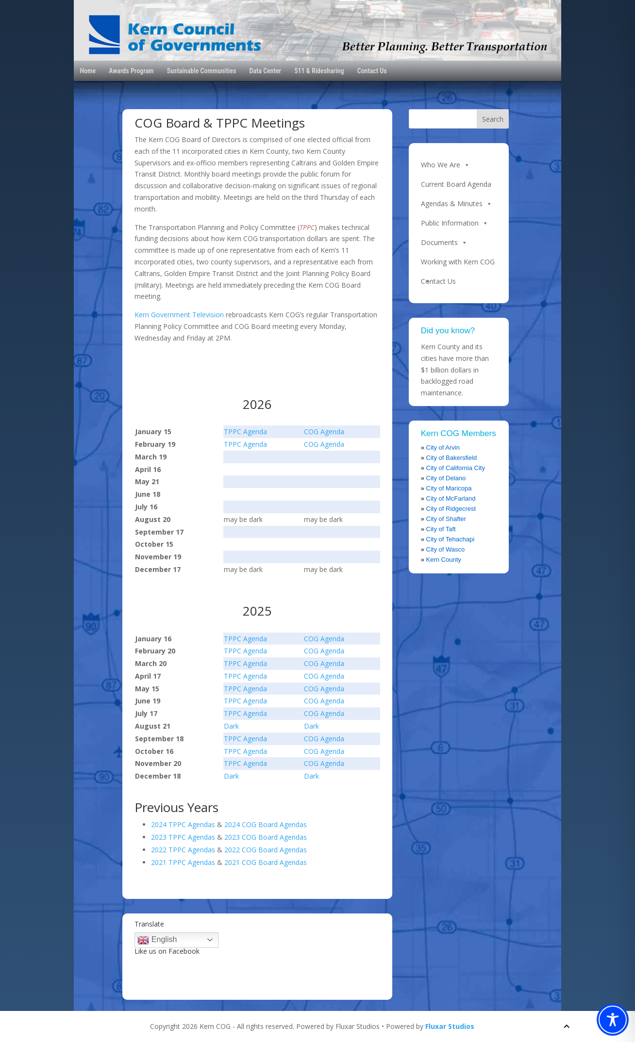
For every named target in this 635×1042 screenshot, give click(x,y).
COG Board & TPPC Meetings (219, 122)
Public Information (454, 223)
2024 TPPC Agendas (183, 824)
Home (88, 71)
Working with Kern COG (458, 264)
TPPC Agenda (245, 431)
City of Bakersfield (451, 457)
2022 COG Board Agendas (265, 849)
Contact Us (372, 71)
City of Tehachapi (450, 539)
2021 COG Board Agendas (265, 862)
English (157, 940)
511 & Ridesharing (319, 71)
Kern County (443, 559)
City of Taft (441, 529)
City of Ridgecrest (451, 508)
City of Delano (446, 478)
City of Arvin (443, 447)
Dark (231, 726)
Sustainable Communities (201, 71)
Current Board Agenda (456, 184)
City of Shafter (446, 518)
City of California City (455, 468)
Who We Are (445, 165)
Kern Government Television (179, 314)
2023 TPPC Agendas (183, 837)
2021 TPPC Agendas (183, 862)
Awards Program (131, 71)
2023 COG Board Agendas (265, 837)
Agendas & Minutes (456, 203)
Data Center (266, 71)
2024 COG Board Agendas (265, 824)
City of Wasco (445, 549)
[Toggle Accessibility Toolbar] (613, 1020)
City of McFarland (451, 498)
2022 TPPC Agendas (183, 849)
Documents (444, 242)
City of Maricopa (449, 488)
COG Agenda (324, 431)
